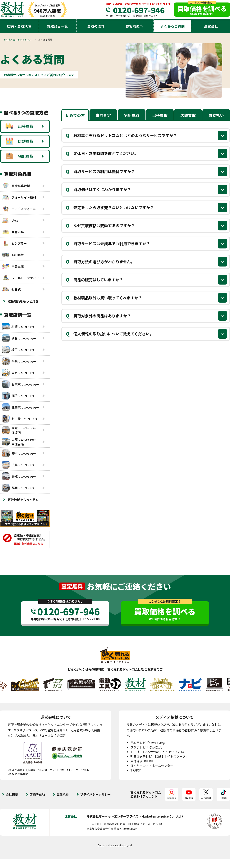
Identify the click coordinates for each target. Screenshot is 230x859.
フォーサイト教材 (19, 197)
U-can (11, 220)
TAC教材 (13, 255)
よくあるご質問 (172, 26)
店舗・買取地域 (19, 26)
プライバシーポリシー (95, 794)
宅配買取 (19, 156)
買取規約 (62, 794)
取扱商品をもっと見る (23, 301)
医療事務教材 (16, 186)
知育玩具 (13, 232)
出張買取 (19, 126)
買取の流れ (95, 26)
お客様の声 (134, 26)
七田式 (11, 289)
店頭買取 (19, 141)
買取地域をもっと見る (23, 499)
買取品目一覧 (57, 26)
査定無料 (72, 586)
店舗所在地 (37, 794)
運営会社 (211, 26)
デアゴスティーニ (19, 209)
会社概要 (12, 794)
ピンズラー (14, 243)
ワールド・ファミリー (22, 278)
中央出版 (13, 266)
